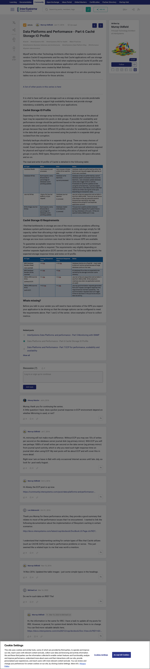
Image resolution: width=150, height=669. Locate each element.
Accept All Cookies (121, 657)
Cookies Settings (101, 657)
